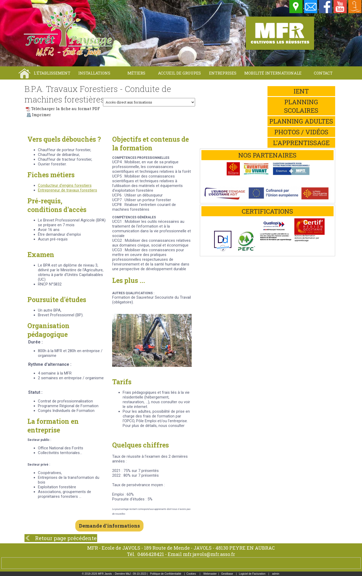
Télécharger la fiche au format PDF (63, 108)
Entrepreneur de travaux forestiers (67, 190)
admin (275, 573)
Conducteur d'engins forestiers (65, 185)
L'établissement (52, 73)
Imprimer (39, 114)
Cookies (191, 573)
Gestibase (227, 573)
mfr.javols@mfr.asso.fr (209, 554)
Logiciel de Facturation (252, 573)
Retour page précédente (66, 538)
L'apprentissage (301, 143)
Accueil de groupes (179, 73)
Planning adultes (301, 121)
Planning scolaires (301, 106)
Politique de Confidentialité (165, 573)
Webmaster (210, 573)
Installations (94, 73)
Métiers (136, 73)
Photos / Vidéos (301, 132)
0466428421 (150, 554)
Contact (323, 73)
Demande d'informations (109, 526)
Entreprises (222, 73)
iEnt (301, 91)
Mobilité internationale (272, 73)
